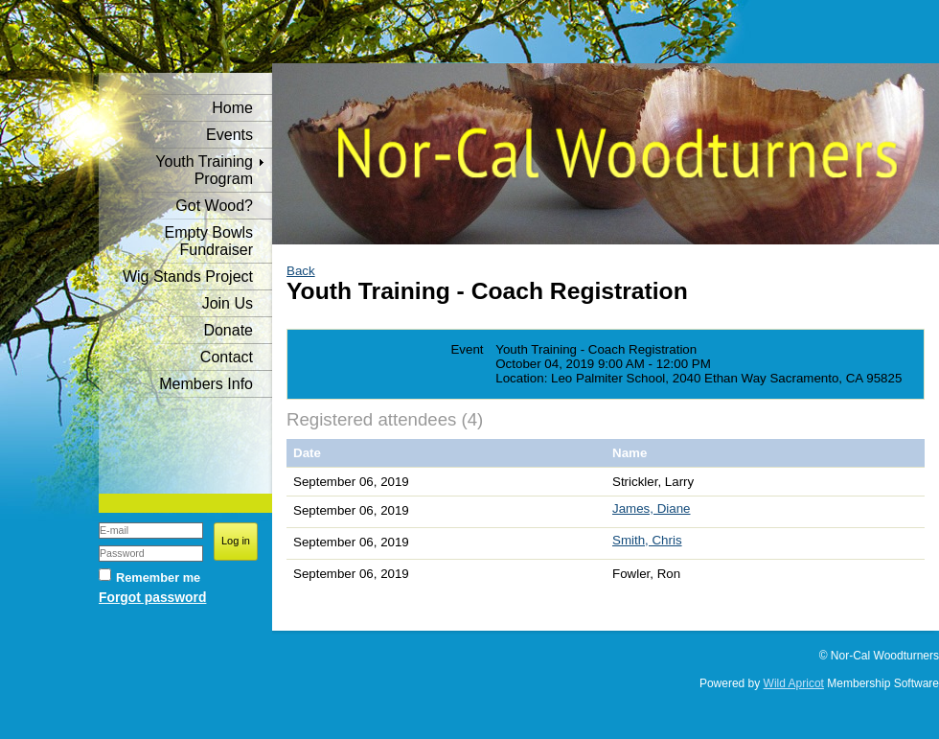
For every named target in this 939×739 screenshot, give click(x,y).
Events (229, 135)
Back (300, 271)
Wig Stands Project (188, 276)
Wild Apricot (794, 683)
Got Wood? (214, 205)
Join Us (227, 303)
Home (232, 108)
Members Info (206, 384)
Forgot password (152, 597)
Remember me (158, 577)
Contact (226, 357)
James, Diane (651, 508)
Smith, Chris (647, 540)
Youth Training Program (204, 170)
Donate (228, 330)
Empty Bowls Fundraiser (209, 241)
